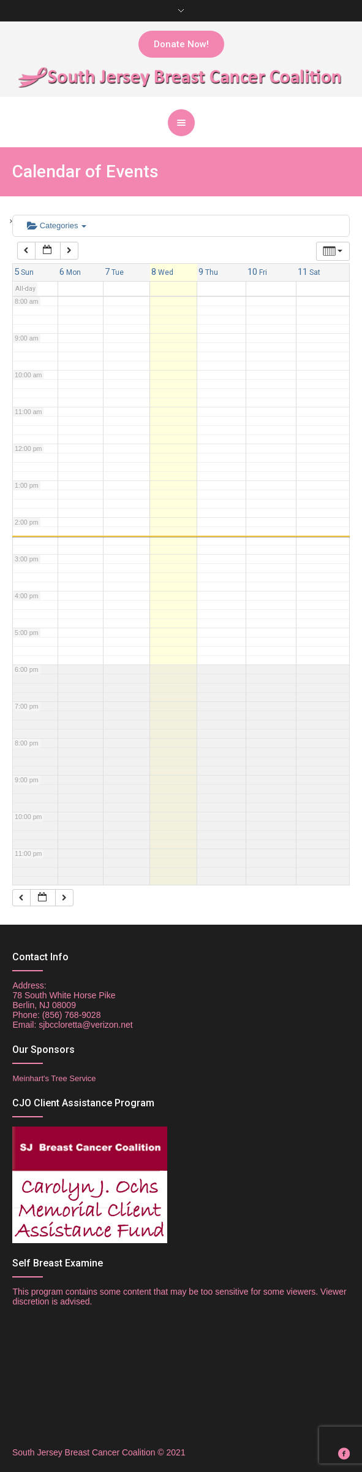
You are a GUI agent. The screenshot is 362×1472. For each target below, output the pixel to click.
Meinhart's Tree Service (54, 1078)
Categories (56, 225)
